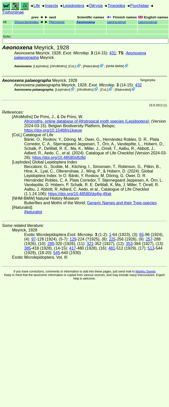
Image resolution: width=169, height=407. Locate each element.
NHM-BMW (115, 66)
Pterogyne (57, 22)
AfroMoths (58, 66)
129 (73, 239)
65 (141, 234)
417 (72, 248)
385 (27, 248)
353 (129, 244)
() (116, 22)
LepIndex (41, 66)
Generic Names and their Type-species (122, 203)
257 (149, 239)
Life (36, 6)
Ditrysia (96, 6)
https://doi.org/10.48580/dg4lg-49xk (79, 194)
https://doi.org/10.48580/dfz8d (59, 157)
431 (112, 53)
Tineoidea (116, 6)
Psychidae (139, 6)
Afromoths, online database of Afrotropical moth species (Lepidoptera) (86, 121)
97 (33, 239)
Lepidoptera (73, 6)
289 (50, 244)
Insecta (51, 6)
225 (112, 239)
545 (56, 253)
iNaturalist (91, 66)
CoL (72, 66)
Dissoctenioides (27, 22)
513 (151, 248)
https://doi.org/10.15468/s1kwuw (53, 130)
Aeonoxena (86, 22)
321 (90, 244)
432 (138, 85)
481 (111, 248)
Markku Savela (145, 271)
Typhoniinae (13, 12)
